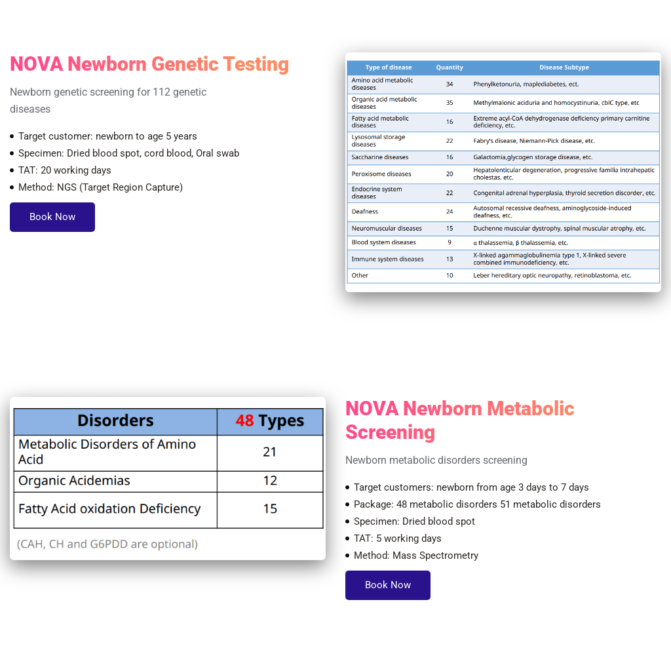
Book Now (52, 217)
